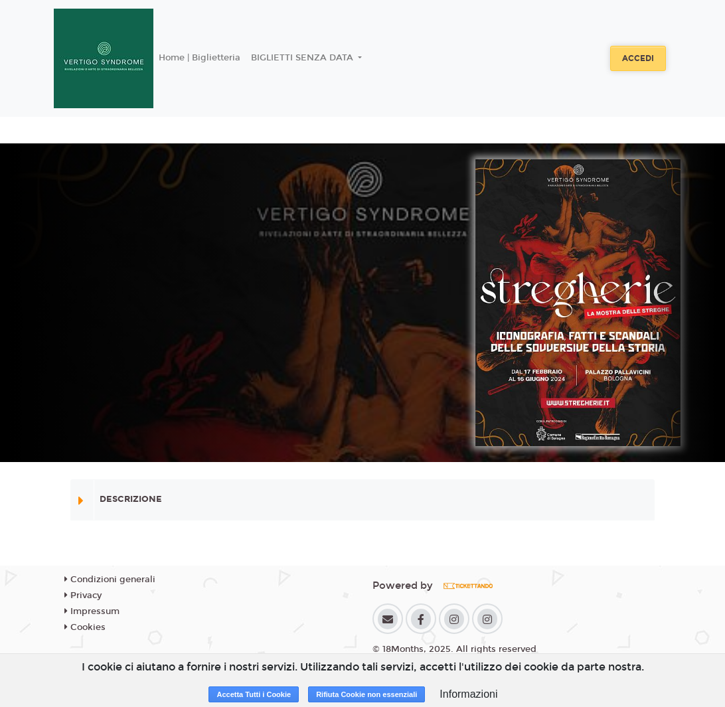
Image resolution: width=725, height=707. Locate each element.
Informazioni (468, 694)
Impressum (92, 611)
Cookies (85, 627)
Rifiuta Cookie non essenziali (366, 694)
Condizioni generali (109, 579)
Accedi (638, 58)
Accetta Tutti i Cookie (253, 694)
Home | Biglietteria (199, 57)
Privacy (83, 595)
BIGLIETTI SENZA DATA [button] (303, 57)
